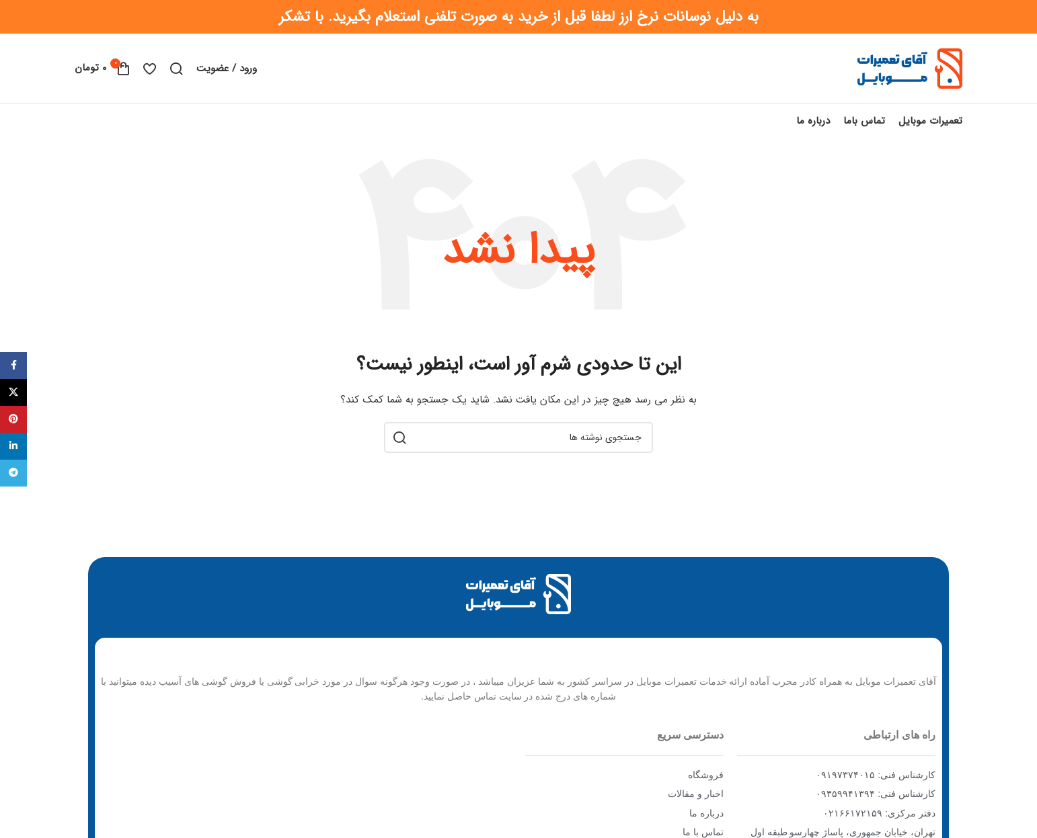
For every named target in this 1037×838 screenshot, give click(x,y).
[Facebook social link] (13, 365)
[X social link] (13, 392)
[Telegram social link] (13, 473)
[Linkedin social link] (13, 446)
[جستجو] (176, 68)
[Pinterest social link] (13, 419)
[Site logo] (909, 67)
